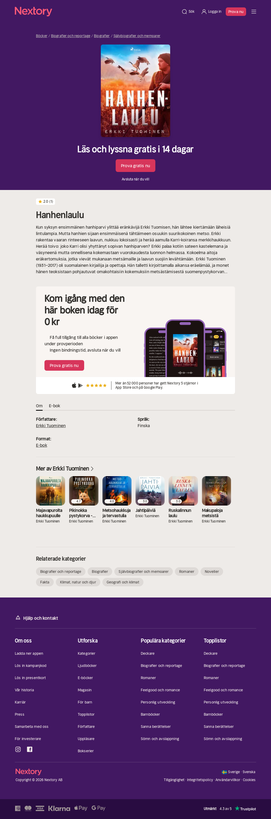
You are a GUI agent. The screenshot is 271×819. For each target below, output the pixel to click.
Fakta (44, 582)
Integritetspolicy (200, 780)
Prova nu (235, 11)
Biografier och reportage (70, 36)
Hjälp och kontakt (36, 617)
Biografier (102, 36)
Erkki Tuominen (51, 425)
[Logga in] (211, 11)
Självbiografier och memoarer (137, 36)
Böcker (41, 36)
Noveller (212, 571)
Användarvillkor (227, 780)
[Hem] (96, 11)
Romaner (186, 571)
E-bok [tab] (54, 405)
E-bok (41, 445)
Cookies (249, 780)
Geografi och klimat (123, 582)
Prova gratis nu (135, 165)
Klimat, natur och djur (78, 582)
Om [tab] (39, 405)
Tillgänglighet (174, 780)
